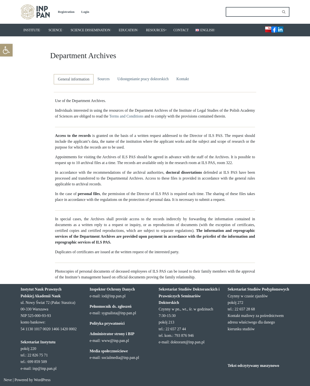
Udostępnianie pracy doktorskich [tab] (143, 79)
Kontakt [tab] (182, 79)
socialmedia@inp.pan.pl (120, 357)
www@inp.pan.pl (115, 341)
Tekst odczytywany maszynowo (253, 365)
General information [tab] (73, 79)
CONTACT (181, 30)
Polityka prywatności (107, 323)
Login (85, 12)
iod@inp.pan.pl (113, 296)
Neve (8, 380)
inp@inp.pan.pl (44, 368)
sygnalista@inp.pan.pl (118, 313)
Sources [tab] (103, 79)
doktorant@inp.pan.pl (187, 342)
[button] (6, 50)
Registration (66, 12)
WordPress (42, 380)
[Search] (252, 12)
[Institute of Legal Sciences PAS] (35, 11)
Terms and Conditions (126, 116)
